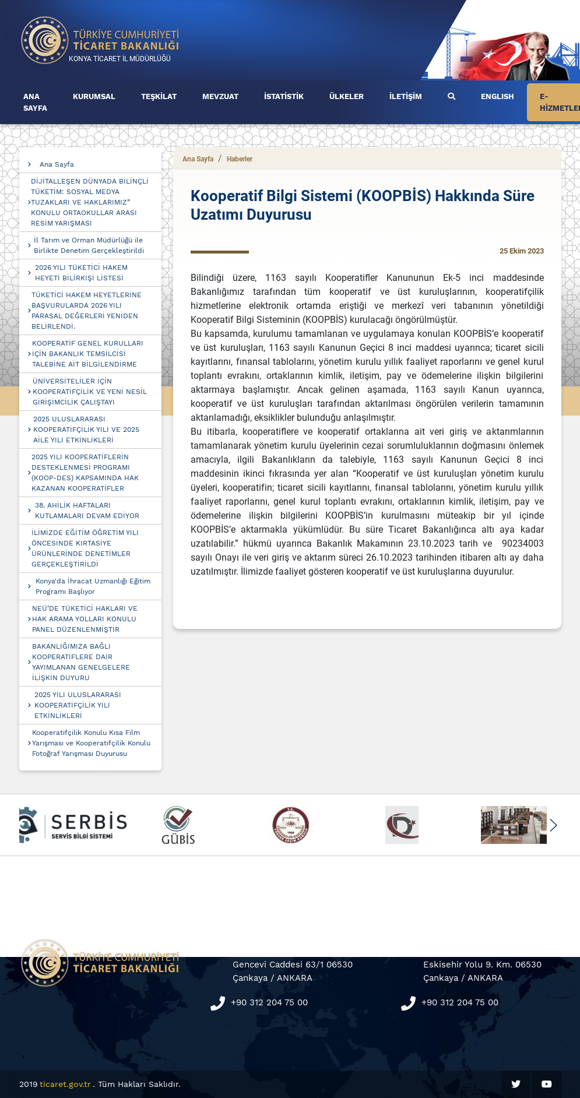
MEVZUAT (220, 96)
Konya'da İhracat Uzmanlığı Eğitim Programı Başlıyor (93, 586)
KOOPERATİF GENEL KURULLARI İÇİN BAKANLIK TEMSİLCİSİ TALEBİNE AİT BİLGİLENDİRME (87, 353)
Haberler (239, 159)
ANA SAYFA (35, 102)
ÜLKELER (346, 96)
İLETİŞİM (405, 96)
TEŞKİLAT (159, 96)
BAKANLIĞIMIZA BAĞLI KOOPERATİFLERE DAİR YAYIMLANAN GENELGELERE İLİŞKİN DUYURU (81, 662)
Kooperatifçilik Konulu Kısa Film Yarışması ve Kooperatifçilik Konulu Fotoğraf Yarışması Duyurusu (91, 743)
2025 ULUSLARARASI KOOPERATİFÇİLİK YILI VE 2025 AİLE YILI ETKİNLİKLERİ (86, 429)
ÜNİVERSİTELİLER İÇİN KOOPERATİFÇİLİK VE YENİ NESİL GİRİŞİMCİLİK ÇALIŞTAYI (90, 391)
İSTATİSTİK (284, 96)
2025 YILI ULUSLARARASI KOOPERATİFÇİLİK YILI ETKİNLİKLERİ (77, 705)
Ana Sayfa (57, 164)
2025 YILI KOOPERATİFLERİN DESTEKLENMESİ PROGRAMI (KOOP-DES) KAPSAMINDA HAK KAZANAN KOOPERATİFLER (85, 472)
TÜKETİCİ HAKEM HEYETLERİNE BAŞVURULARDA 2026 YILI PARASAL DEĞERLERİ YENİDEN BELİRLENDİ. (86, 310)
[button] (553, 825)
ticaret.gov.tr (65, 1084)
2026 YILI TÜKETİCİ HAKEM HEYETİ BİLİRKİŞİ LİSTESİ (81, 272)
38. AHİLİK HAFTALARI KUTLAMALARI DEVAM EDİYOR (87, 510)
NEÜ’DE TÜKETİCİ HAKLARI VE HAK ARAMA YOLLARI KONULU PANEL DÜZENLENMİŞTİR (85, 619)
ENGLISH (497, 96)
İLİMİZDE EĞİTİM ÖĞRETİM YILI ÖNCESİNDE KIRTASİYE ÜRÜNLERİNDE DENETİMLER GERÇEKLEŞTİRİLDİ (85, 548)
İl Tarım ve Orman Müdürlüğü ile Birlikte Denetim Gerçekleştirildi (89, 245)
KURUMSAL (94, 96)
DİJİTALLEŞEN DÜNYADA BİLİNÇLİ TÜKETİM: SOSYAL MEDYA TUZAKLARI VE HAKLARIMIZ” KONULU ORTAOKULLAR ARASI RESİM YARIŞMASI (90, 202)
